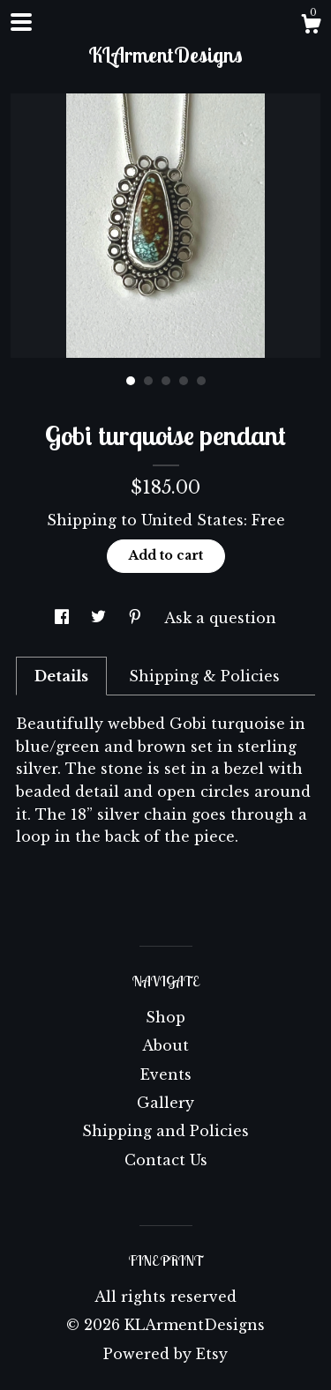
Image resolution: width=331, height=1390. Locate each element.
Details (61, 676)
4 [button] (183, 380)
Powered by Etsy (165, 1354)
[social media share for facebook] (64, 618)
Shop (165, 1017)
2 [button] (148, 380)
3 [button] (166, 380)
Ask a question (220, 618)
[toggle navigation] (21, 22)
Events (166, 1074)
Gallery (165, 1102)
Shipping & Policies (204, 676)
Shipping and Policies (165, 1131)
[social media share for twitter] (100, 618)
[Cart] (310, 26)
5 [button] (201, 380)
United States (192, 520)
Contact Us (165, 1160)
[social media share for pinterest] (137, 618)
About (165, 1045)
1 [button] (130, 380)
